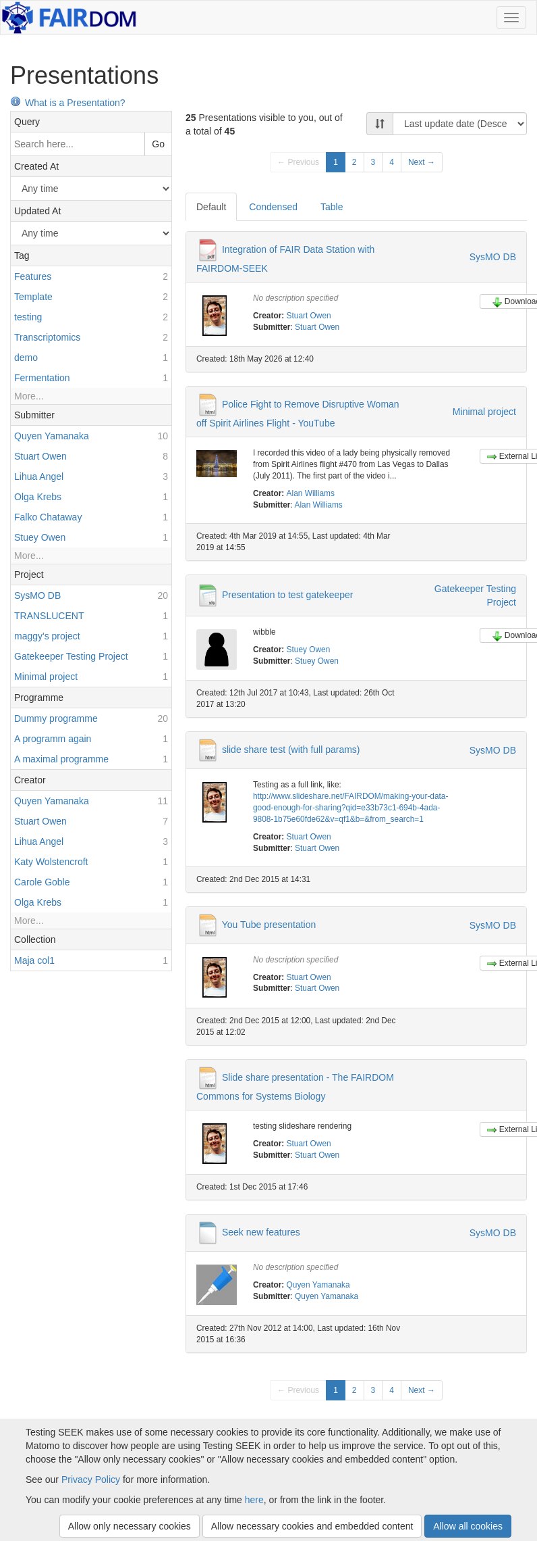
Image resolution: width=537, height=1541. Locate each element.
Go (158, 144)
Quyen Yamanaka (318, 1285)
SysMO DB (493, 256)
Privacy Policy (90, 1479)
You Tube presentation (269, 924)
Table (331, 206)
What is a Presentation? (67, 102)
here (254, 1499)
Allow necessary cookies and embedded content (312, 1526)
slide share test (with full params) (291, 749)
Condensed (273, 206)
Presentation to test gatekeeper (288, 594)
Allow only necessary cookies (129, 1526)
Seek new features (261, 1232)
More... (29, 396)
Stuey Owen (309, 649)
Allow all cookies (468, 1526)
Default (211, 206)
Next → (421, 162)
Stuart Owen (309, 315)
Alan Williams (311, 493)
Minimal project (484, 411)
